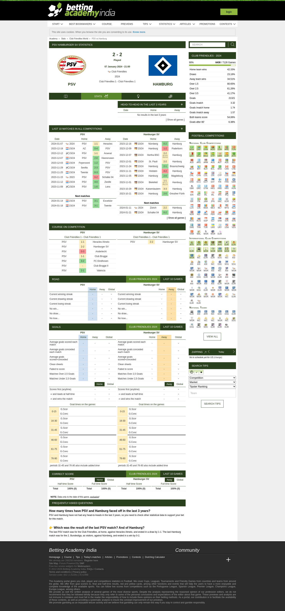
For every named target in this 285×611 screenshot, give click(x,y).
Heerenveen (107, 158)
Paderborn (177, 148)
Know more (139, 32)
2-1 (165, 166)
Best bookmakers (82, 24)
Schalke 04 (107, 177)
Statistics (167, 24)
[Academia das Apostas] (185, 560)
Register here (91, 560)
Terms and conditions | (60, 572)
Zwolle (108, 182)
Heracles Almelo (101, 242)
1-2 (96, 163)
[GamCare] (72, 607)
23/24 (72, 148)
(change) (218, 357)
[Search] (231, 44)
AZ (84, 148)
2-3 (96, 167)
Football (128, 581)
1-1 (96, 143)
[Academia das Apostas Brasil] (193, 560)
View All (212, 336)
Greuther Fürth (177, 193)
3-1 (96, 201)
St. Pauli (153, 161)
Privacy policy (79, 572)
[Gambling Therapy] (77, 607)
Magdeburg (177, 176)
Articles (187, 24)
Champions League (225, 586)
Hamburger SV (101, 246)
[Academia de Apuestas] (207, 560)
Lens (107, 186)
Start (57, 24)
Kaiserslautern (153, 189)
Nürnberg (153, 143)
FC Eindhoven (101, 261)
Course (107, 24)
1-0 (96, 186)
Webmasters (83, 566)
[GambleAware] (58, 607)
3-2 (82, 261)
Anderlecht (101, 251)
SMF (82, 563)
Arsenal (108, 153)
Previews (127, 24)
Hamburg (163, 84)
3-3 (165, 189)
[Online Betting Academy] (200, 560)
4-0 (96, 182)
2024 (117, 76)
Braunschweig (177, 166)
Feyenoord (84, 163)
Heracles (107, 143)
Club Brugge (101, 256)
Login (229, 11)
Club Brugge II (101, 265)
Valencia (101, 270)
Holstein (153, 171)
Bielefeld (153, 182)
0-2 (96, 177)
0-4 (96, 148)
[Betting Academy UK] (221, 560)
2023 (72, 177)
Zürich (153, 207)
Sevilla (84, 167)
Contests (228, 24)
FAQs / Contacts (95, 569)
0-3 (96, 172)
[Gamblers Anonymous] (82, 607)
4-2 (165, 171)
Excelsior (108, 201)
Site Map (53, 563)
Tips (147, 24)
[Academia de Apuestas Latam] (214, 560)
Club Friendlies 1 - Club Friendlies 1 (117, 81)
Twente (84, 172)
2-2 (165, 153)
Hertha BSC (153, 155)
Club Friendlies (117, 71)
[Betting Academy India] (178, 560)
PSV (72, 84)
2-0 (96, 158)
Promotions (207, 24)
